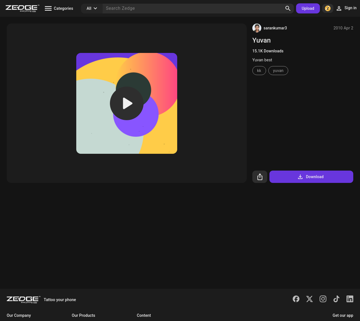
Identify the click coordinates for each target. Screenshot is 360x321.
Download (310, 176)
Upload (308, 8)
